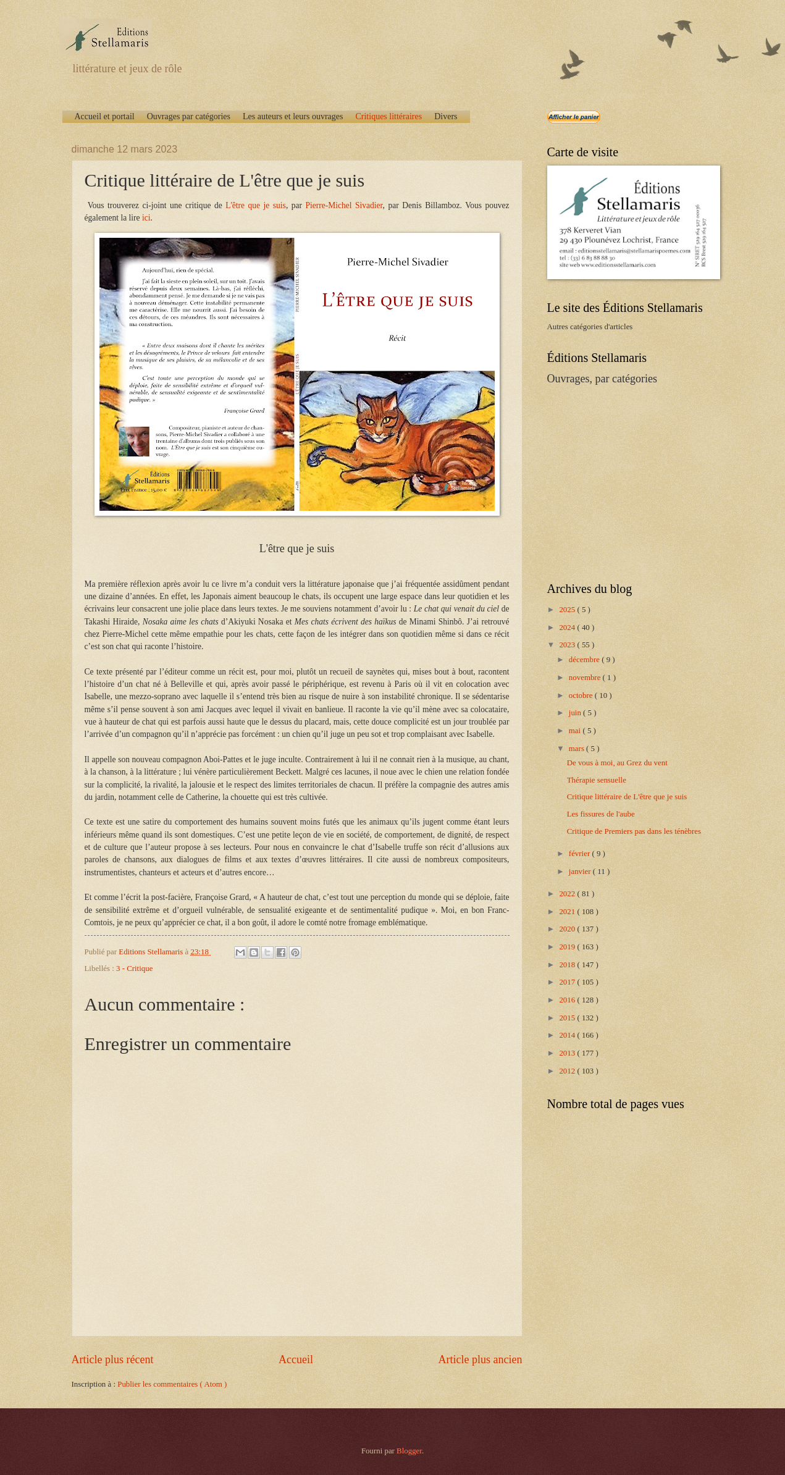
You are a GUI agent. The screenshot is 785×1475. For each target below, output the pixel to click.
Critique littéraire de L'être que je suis (627, 796)
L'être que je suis (255, 205)
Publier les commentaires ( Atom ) (172, 1384)
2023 (568, 645)
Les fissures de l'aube (601, 814)
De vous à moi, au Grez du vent (617, 763)
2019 (568, 947)
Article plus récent (113, 1359)
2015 (568, 1018)
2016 (568, 1000)
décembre (585, 659)
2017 (568, 982)
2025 (568, 609)
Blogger (409, 1451)
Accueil (296, 1359)
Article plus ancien (480, 1359)
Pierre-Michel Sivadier (344, 205)
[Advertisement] (624, 482)
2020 (568, 929)
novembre (586, 677)
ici (146, 217)
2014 (568, 1035)
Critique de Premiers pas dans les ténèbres (634, 831)
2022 (568, 893)
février (580, 853)
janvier (581, 871)
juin (576, 712)
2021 (568, 911)
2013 (568, 1053)
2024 (568, 627)
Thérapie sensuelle (596, 780)
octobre (582, 695)
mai (576, 730)
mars (577, 748)
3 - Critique (134, 968)
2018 (568, 964)
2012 (568, 1071)
